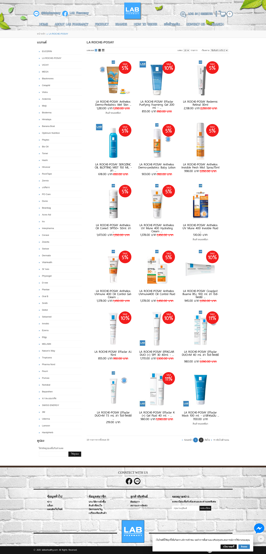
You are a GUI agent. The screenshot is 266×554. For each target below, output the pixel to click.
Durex (45, 201)
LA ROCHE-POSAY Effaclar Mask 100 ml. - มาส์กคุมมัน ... (200, 414)
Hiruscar (46, 167)
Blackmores (48, 78)
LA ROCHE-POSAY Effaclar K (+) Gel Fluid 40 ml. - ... (157, 414)
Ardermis (46, 99)
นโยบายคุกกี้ (228, 546)
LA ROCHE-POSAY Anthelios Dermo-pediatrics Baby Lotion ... (156, 167)
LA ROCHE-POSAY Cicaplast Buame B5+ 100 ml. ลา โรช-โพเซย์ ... (200, 294)
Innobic (45, 323)
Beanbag (46, 208)
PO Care (46, 194)
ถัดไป (207, 440)
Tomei (45, 153)
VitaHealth (47, 262)
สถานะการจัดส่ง (138, 505)
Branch (217, 24)
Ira (43, 221)
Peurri (45, 371)
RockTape (47, 174)
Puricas (45, 378)
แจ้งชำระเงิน (172, 24)
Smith (45, 303)
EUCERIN (47, 51)
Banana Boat (48, 126)
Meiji (44, 105)
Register (207, 14)
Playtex (45, 139)
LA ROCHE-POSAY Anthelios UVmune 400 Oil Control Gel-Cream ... (113, 294)
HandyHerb (47, 432)
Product (102, 24)
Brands (121, 24)
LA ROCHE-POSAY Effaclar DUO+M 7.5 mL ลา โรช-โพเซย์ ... (113, 415)
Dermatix (46, 255)
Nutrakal (46, 385)
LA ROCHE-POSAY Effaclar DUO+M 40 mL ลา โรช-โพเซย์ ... (200, 355)
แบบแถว (99, 50)
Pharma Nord (48, 364)
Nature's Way (48, 350)
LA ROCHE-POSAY (51, 58)
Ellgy (44, 337)
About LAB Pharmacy (71, 24)
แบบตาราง (103, 50)
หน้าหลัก (41, 33)
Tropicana (47, 357)
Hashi (45, 160)
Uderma (46, 419)
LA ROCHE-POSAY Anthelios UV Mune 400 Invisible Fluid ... (200, 228)
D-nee (45, 282)
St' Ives (45, 269)
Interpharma (48, 228)
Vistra (45, 92)
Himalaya (46, 119)
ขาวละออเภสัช (49, 398)
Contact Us (196, 24)
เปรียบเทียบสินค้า (98, 513)
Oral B (45, 296)
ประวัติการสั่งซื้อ (97, 502)
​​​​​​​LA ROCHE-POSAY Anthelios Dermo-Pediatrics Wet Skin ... (113, 103)
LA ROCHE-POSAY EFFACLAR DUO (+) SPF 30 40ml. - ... (156, 353)
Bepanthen (47, 391)
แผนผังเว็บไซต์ (54, 509)
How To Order (145, 24)
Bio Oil (45, 146)
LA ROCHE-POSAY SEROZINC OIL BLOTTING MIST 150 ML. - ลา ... (113, 167)
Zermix (45, 180)
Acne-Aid (46, 214)
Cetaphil (46, 85)
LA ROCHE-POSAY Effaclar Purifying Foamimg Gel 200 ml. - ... (156, 104)
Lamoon (46, 425)
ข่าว (49, 502)
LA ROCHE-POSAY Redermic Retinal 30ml (200, 103)
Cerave (45, 235)
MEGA (45, 71)
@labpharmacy (50, 13)
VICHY (45, 65)
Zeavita (45, 242)
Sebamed (47, 316)
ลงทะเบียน (205, 508)
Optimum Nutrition (51, 133)
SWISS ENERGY (50, 405)
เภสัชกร (46, 187)
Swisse (45, 248)
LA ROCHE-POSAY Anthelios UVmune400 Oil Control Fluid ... (157, 294)
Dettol (45, 310)
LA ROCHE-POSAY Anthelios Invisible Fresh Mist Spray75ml (200, 166)
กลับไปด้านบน (222, 440)
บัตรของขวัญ (95, 509)
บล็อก (50, 505)
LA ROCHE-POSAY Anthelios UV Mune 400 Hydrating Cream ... (157, 228)
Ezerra (45, 330)
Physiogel (47, 276)
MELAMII (46, 344)
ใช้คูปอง (75, 454)
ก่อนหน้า (188, 440)
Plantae (46, 289)
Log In (193, 14)
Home (43, 24)
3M (43, 412)
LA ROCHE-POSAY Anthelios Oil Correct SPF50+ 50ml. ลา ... (113, 228)
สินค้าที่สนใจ (95, 505)
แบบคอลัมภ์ (96, 50)
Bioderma (47, 112)
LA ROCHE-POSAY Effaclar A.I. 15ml (113, 353)
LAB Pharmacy (79, 13)
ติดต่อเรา (135, 502)
